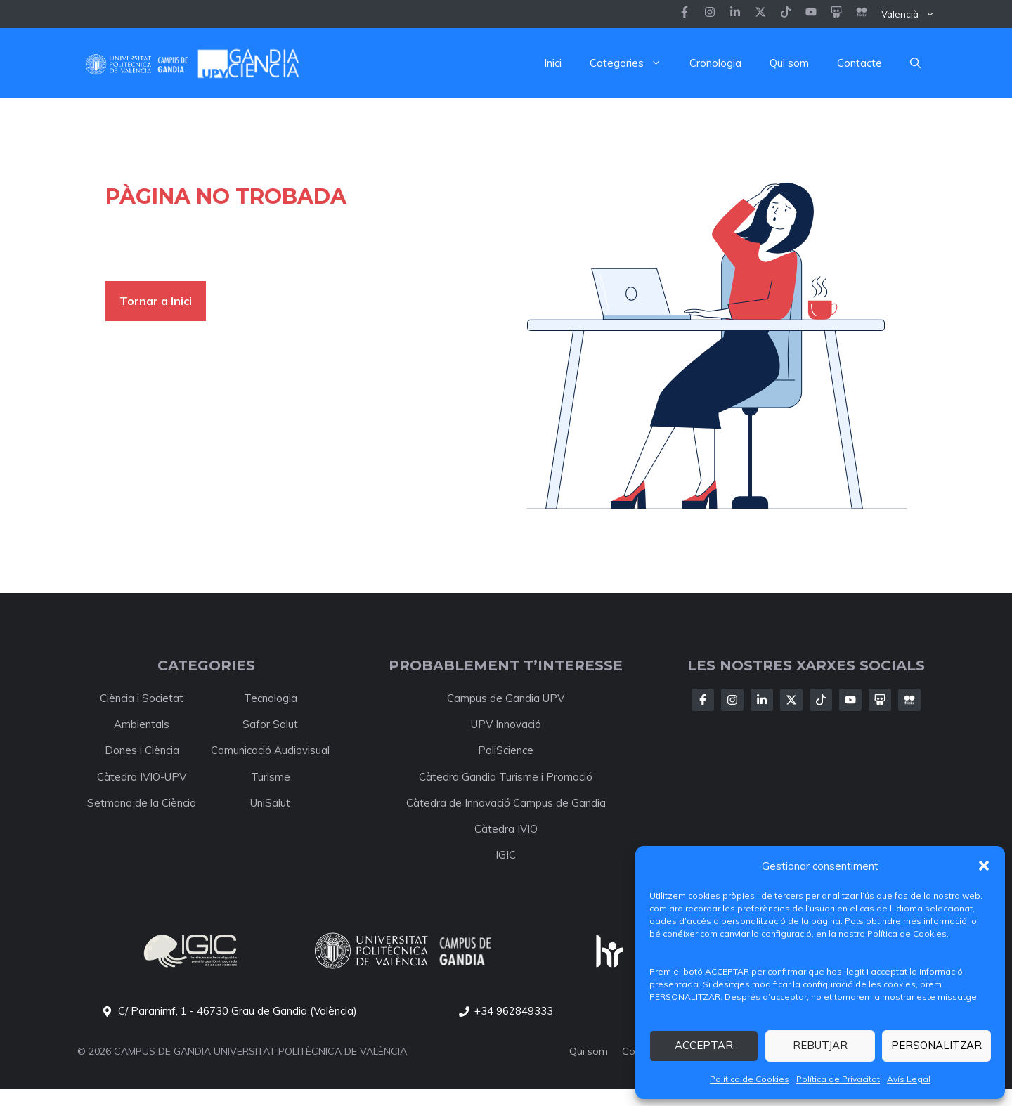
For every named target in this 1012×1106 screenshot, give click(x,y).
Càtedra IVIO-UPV (141, 776)
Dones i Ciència (142, 750)
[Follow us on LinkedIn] (785, 13)
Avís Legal (908, 1079)
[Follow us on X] (760, 13)
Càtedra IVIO (506, 828)
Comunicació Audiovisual (270, 750)
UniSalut (270, 802)
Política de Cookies (749, 1079)
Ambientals (141, 724)
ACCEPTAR (704, 1045)
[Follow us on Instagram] (709, 13)
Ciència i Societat (141, 698)
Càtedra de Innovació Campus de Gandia (506, 802)
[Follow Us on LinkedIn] (762, 700)
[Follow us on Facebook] (684, 13)
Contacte (859, 63)
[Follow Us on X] (791, 700)
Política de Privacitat (838, 1079)
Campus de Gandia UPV (505, 698)
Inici (553, 63)
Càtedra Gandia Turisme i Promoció (505, 776)
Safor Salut (270, 724)
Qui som (789, 63)
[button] (984, 866)
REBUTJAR (820, 1045)
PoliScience (505, 750)
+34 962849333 (513, 1010)
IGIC (505, 854)
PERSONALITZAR (936, 1045)
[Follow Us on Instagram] (732, 700)
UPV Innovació (506, 724)
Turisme (270, 776)
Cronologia (715, 63)
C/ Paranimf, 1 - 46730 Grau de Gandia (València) (237, 1010)
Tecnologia (270, 698)
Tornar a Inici (155, 301)
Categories (632, 63)
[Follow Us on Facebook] (703, 700)
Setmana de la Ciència (141, 802)
